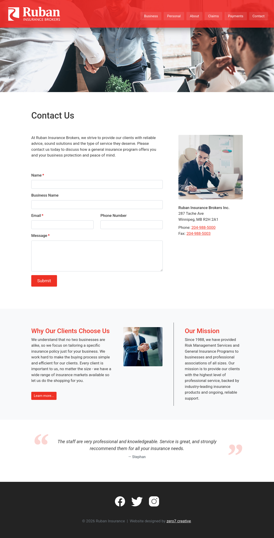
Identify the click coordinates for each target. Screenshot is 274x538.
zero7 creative (179, 521)
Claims (213, 16)
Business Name (45, 195)
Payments (235, 16)
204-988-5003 (198, 233)
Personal (174, 16)
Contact (259, 16)
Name (36, 175)
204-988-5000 (203, 227)
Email (36, 215)
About (194, 16)
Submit (44, 280)
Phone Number (113, 215)
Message (39, 235)
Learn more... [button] (44, 396)
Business (151, 16)
